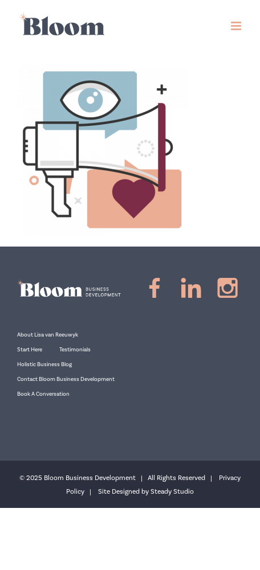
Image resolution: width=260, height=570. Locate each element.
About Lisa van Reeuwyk (47, 334)
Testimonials (75, 349)
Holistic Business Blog (44, 364)
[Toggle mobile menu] (237, 26)
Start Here (29, 349)
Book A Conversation (43, 394)
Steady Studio (172, 491)
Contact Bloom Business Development (66, 379)
